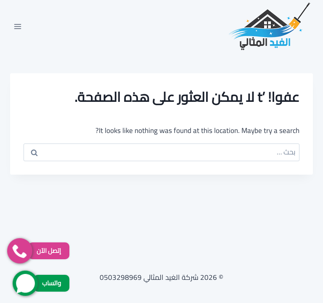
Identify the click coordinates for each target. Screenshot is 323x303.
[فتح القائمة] (18, 26)
